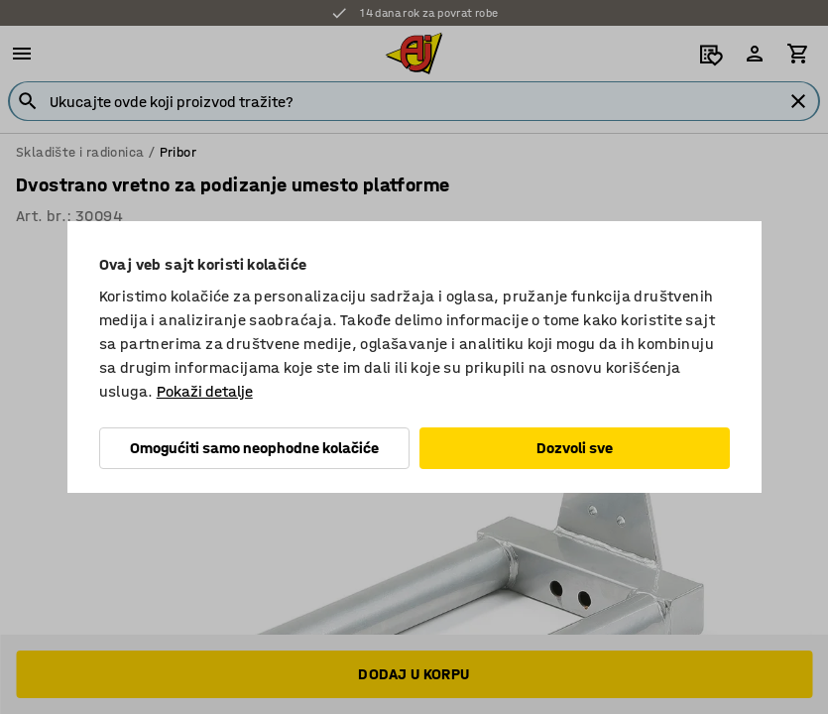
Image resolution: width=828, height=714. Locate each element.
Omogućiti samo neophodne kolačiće (254, 447)
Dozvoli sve (574, 447)
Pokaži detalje (205, 391)
